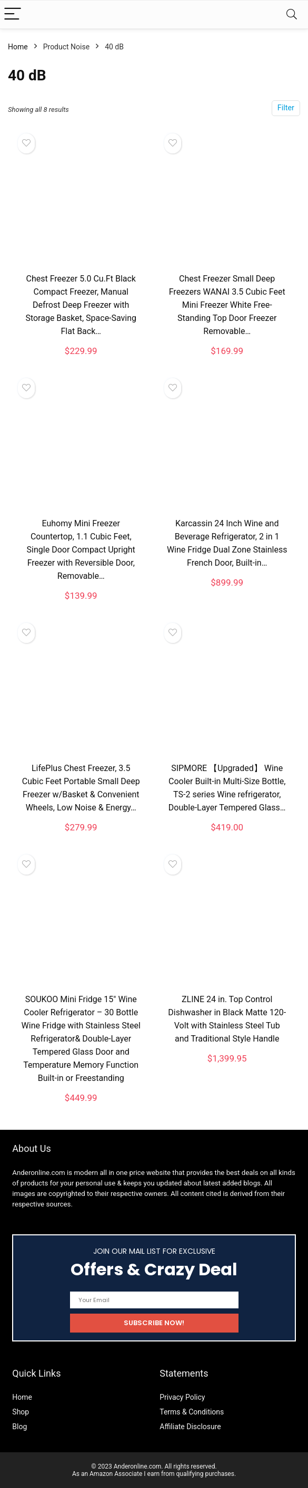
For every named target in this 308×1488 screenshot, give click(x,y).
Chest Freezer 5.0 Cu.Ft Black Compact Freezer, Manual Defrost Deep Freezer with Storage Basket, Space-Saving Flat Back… (80, 305)
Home (18, 47)
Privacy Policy (182, 1397)
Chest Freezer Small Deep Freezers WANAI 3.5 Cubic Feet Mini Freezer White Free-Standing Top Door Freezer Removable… (227, 305)
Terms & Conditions (192, 1412)
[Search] (291, 14)
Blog (19, 1426)
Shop (20, 1412)
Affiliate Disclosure (190, 1426)
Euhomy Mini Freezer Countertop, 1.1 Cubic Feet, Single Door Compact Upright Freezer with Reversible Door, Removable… (81, 549)
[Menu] (12, 14)
